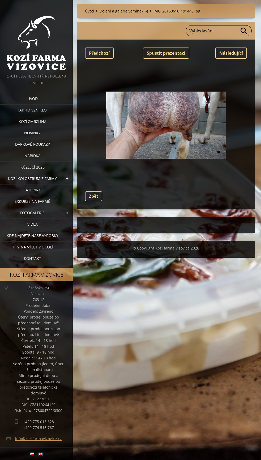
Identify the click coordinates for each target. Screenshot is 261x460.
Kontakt (32, 258)
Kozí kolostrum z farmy (32, 178)
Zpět (93, 196)
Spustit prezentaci (166, 53)
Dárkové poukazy (32, 144)
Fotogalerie (32, 212)
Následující (231, 53)
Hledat (244, 31)
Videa (32, 224)
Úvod (32, 98)
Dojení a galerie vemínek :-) (124, 11)
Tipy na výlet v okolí (32, 247)
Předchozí (99, 53)
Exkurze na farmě (32, 201)
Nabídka (32, 155)
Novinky (32, 132)
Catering (32, 189)
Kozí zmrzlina (32, 121)
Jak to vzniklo (32, 110)
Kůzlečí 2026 (32, 167)
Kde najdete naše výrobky (32, 235)
